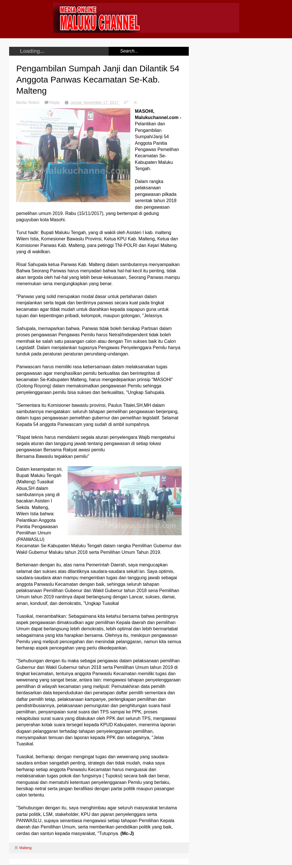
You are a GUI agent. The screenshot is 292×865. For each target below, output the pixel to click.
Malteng (25, 848)
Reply (55, 102)
